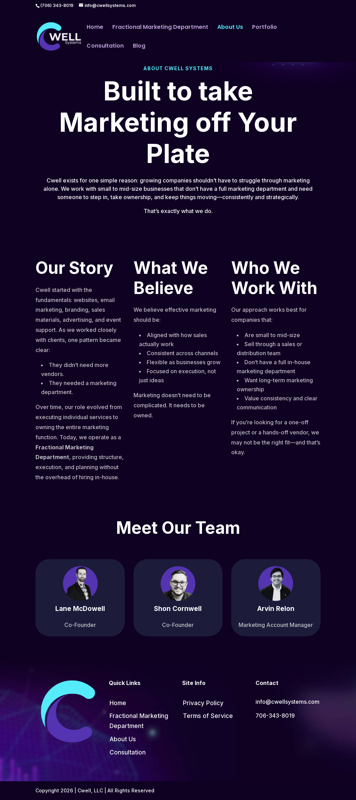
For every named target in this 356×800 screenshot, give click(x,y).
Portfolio (264, 28)
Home (95, 28)
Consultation (105, 46)
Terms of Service (208, 715)
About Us (230, 28)
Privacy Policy (203, 703)
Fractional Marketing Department (160, 28)
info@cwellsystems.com (287, 701)
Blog (139, 46)
